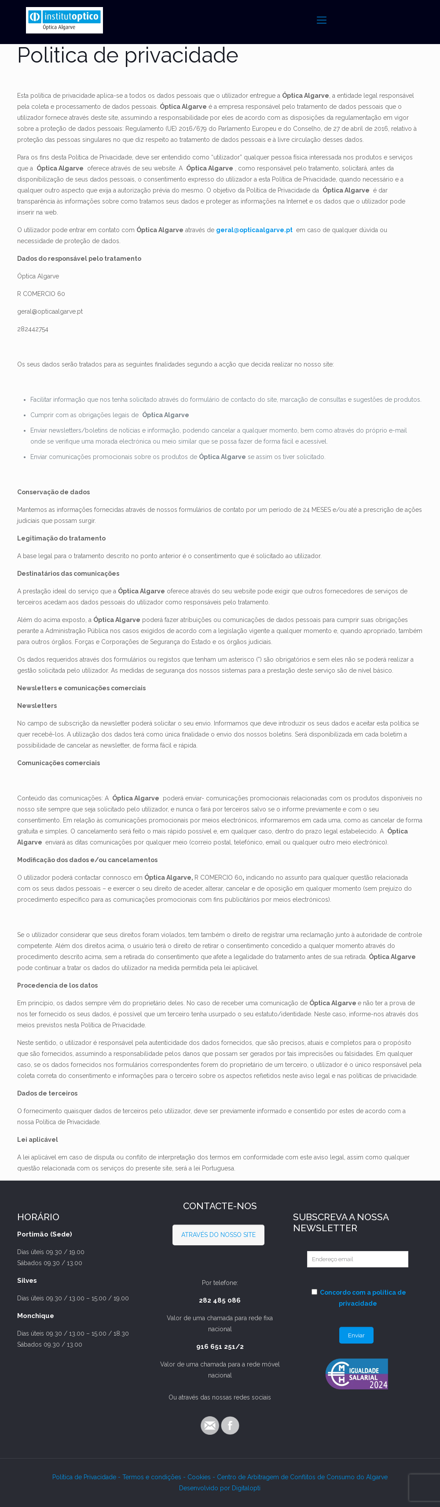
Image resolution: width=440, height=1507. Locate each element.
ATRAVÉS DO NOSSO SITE (218, 1234)
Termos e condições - (154, 1477)
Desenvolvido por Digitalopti (219, 1488)
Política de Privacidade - (87, 1477)
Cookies (200, 1477)
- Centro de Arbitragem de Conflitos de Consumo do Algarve (300, 1477)
